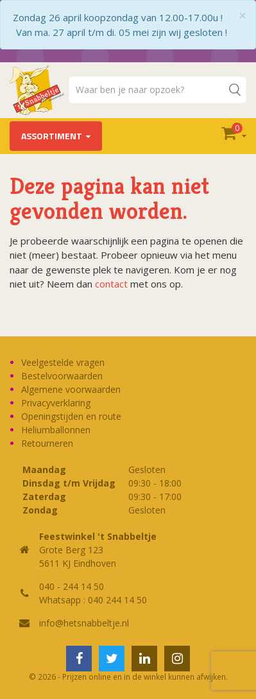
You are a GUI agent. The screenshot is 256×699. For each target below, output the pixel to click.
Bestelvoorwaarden (62, 376)
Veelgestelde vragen (63, 362)
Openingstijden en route (71, 416)
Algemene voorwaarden (71, 389)
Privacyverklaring (55, 403)
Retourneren (47, 443)
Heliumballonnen (55, 430)
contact (111, 283)
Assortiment (51, 135)
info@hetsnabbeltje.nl (84, 623)
